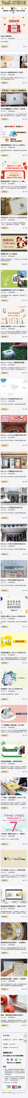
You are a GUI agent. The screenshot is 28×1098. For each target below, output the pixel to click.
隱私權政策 (4, 1092)
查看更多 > (5, 46)
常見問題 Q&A (7, 1039)
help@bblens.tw (13, 1047)
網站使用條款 (9, 1092)
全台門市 (14, 1039)
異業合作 (21, 1039)
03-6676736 (12, 1044)
